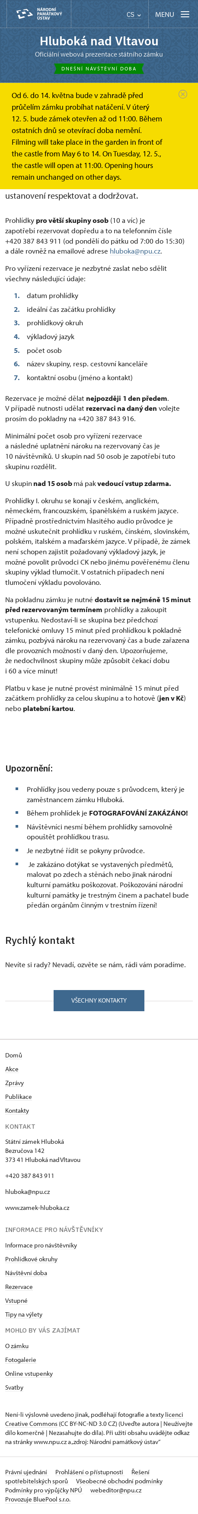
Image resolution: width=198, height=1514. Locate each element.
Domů (13, 1055)
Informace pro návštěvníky (41, 1245)
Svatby (14, 1387)
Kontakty (17, 1110)
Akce (12, 1069)
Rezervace (19, 1286)
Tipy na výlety (23, 1314)
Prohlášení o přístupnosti (90, 1472)
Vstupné (16, 1300)
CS (134, 14)
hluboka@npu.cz (135, 250)
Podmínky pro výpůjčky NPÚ (44, 1490)
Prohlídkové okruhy (31, 1259)
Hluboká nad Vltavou (99, 41)
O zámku (17, 1346)
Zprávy (14, 1083)
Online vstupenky (29, 1373)
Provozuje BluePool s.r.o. (37, 1499)
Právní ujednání (26, 1472)
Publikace (18, 1096)
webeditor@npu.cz (115, 1490)
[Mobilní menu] (173, 14)
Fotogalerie (20, 1359)
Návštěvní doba (26, 1273)
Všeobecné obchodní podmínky (119, 1481)
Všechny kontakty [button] (99, 1000)
